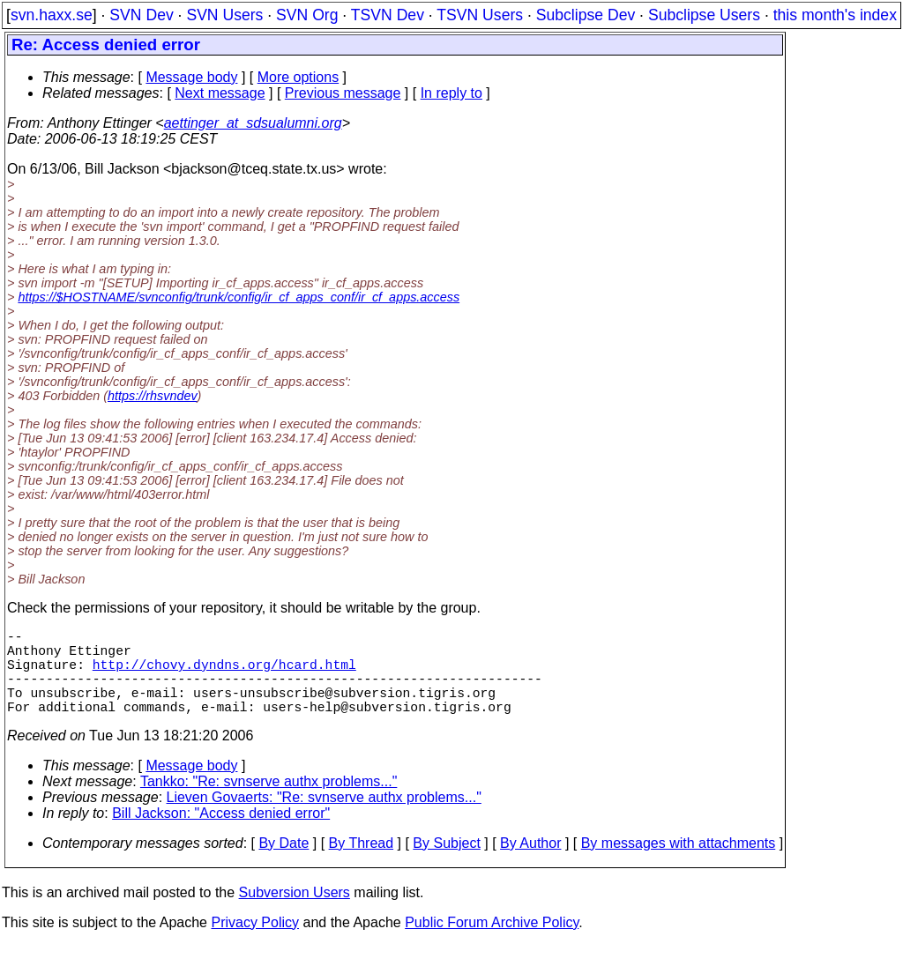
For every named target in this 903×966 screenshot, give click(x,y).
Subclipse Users (704, 15)
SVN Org (307, 15)
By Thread (361, 864)
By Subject (446, 864)
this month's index (835, 15)
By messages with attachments (678, 864)
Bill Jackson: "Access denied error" (221, 834)
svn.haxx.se (52, 15)
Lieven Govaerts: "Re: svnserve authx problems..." (324, 818)
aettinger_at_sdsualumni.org (253, 122)
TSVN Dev (387, 15)
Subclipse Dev (585, 15)
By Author (530, 864)
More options (298, 77)
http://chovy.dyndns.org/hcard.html (224, 674)
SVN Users (224, 15)
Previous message (343, 92)
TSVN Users (480, 15)
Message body (191, 77)
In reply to (451, 92)
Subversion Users (294, 913)
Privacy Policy (255, 943)
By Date (283, 864)
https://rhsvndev (153, 396)
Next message (220, 92)
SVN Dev (141, 15)
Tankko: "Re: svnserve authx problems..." (268, 802)
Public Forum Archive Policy (491, 943)
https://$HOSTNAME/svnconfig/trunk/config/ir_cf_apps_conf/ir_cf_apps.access (238, 297)
